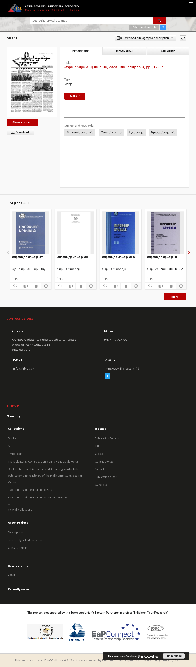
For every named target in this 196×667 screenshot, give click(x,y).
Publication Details (107, 438)
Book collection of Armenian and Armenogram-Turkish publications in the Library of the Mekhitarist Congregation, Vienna (45, 475)
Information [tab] (124, 51)
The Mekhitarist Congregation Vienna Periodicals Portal (43, 461)
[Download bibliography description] (25, 286)
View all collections (20, 509)
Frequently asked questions (25, 540)
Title (98, 446)
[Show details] (45, 286)
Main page (14, 416)
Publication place (106, 477)
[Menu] (191, 3)
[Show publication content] (35, 286)
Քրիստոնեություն (80, 132)
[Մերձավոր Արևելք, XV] (30, 233)
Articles (12, 446)
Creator (100, 454)
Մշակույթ (136, 132)
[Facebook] (107, 376)
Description (15, 532)
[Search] (159, 20)
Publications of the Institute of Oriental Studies (37, 497)
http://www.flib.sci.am (119, 369)
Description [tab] (80, 51)
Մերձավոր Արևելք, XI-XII (119, 257)
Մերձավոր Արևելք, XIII (73, 257)
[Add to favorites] (183, 38)
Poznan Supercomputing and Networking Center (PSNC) (141, 660)
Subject (99, 469)
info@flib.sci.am (24, 369)
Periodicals (15, 454)
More (175, 296)
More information (148, 656)
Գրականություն (163, 132)
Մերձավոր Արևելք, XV (27, 257)
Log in (12, 575)
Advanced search (144, 27)
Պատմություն (111, 132)
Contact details (17, 548)
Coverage (101, 485)
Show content (22, 122)
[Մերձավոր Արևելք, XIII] (75, 233)
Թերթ (68, 84)
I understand (174, 656)
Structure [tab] (168, 51)
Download (19, 132)
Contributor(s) (104, 461)
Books (12, 438)
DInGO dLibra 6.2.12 (58, 660)
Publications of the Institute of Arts (30, 490)
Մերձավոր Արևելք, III (162, 257)
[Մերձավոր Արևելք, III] (165, 233)
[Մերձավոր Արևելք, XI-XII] (120, 233)
